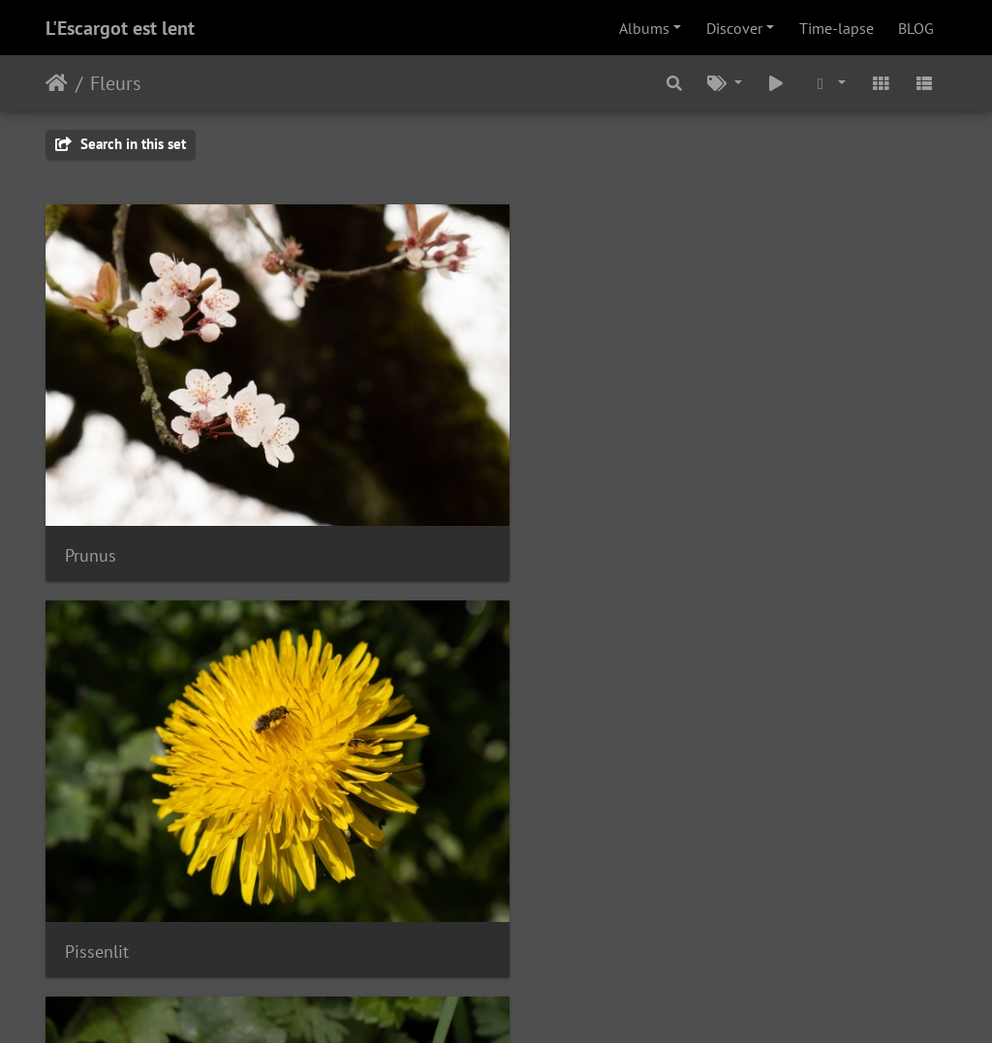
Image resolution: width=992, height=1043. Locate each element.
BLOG (916, 28)
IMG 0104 (721, 428)
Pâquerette (105, 698)
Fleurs (115, 83)
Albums (644, 28)
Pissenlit (407, 428)
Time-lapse (836, 28)
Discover (734, 28)
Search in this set (120, 144)
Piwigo (536, 1002)
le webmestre (529, 963)
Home (57, 83)
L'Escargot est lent (120, 28)
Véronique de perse (447, 698)
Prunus (90, 428)
